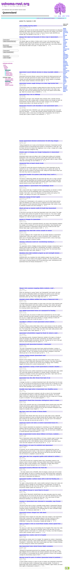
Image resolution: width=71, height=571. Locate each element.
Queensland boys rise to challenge (29, 94)
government (8, 72)
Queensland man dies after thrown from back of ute (34, 378)
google (59, 16)
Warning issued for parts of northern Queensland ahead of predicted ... (40, 557)
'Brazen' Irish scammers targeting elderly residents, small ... (37, 288)
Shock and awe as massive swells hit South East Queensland (37, 208)
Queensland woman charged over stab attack (32, 512)
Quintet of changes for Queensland (29, 219)
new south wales (9, 78)
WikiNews (65, 88)
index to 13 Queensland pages (46, 18)
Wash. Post (65, 85)
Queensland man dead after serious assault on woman (35, 230)
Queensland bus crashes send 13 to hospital (32, 535)
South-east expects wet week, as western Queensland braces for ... (39, 422)
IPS (63, 51)
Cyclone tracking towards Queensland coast (32, 355)
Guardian (64, 50)
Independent (65, 54)
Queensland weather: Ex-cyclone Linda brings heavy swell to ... (38, 174)
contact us (61, 18)
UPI (63, 84)
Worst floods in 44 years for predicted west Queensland (36, 445)
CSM (64, 38)
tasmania (7, 83)
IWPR (64, 53)
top (67, 568)
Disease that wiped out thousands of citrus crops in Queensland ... (39, 37)
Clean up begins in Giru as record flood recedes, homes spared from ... (40, 523)
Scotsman (65, 76)
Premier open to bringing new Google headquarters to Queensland (39, 152)
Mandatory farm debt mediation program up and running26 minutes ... (40, 253)
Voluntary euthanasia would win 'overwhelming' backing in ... (37, 241)
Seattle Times (65, 77)
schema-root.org (7, 63)
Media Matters (65, 55)
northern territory (9, 80)
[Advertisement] (33, 58)
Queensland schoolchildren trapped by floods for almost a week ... (39, 333)
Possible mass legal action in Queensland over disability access (38, 389)
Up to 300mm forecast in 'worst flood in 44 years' (34, 490)
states (5, 68)
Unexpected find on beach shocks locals (31, 163)
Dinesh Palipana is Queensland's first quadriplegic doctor (36, 185)
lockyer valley (9, 73)
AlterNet (64, 28)
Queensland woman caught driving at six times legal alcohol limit (38, 83)
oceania (5, 66)
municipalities (9, 75)
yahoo (63, 16)
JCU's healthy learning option (28, 25)
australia (6, 67)
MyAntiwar (65, 61)
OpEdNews (65, 68)
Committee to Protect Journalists (65, 41)
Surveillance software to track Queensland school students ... (37, 321)
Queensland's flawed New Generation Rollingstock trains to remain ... (39, 400)
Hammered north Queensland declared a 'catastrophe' (35, 344)
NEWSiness (65, 62)
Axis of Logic (65, 32)
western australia (9, 85)
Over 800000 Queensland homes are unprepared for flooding (37, 310)
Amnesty (64, 29)
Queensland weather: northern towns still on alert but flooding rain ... (40, 478)
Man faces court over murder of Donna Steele (33, 411)
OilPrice (64, 66)
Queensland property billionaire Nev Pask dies (33, 467)
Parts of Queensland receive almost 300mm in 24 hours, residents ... (39, 434)
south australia (8, 82)
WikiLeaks (65, 87)
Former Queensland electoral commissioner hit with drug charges (38, 140)
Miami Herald (65, 57)
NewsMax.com (65, 65)
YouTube (67, 16)
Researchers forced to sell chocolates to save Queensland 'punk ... (39, 105)
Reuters (64, 73)
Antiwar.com (65, 31)
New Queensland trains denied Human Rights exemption (36, 546)
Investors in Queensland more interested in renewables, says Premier (40, 501)
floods (7, 71)
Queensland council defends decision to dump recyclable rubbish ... (39, 72)
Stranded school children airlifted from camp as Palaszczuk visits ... (39, 299)
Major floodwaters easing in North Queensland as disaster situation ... (40, 366)
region (4, 65)
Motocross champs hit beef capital (29, 197)
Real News (65, 72)
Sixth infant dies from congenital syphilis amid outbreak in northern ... (40, 456)
